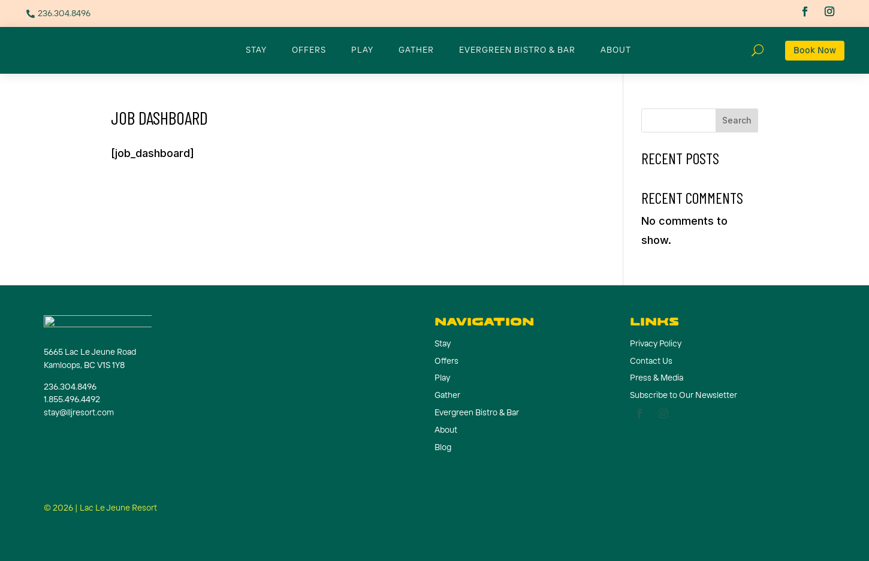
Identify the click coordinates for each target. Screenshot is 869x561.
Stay (256, 49)
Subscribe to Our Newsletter (683, 395)
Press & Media (656, 377)
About (616, 49)
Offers (309, 49)
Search (737, 120)
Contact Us (651, 360)
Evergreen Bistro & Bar (517, 49)
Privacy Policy (655, 343)
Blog (442, 447)
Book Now (814, 50)
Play (362, 49)
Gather (416, 49)
